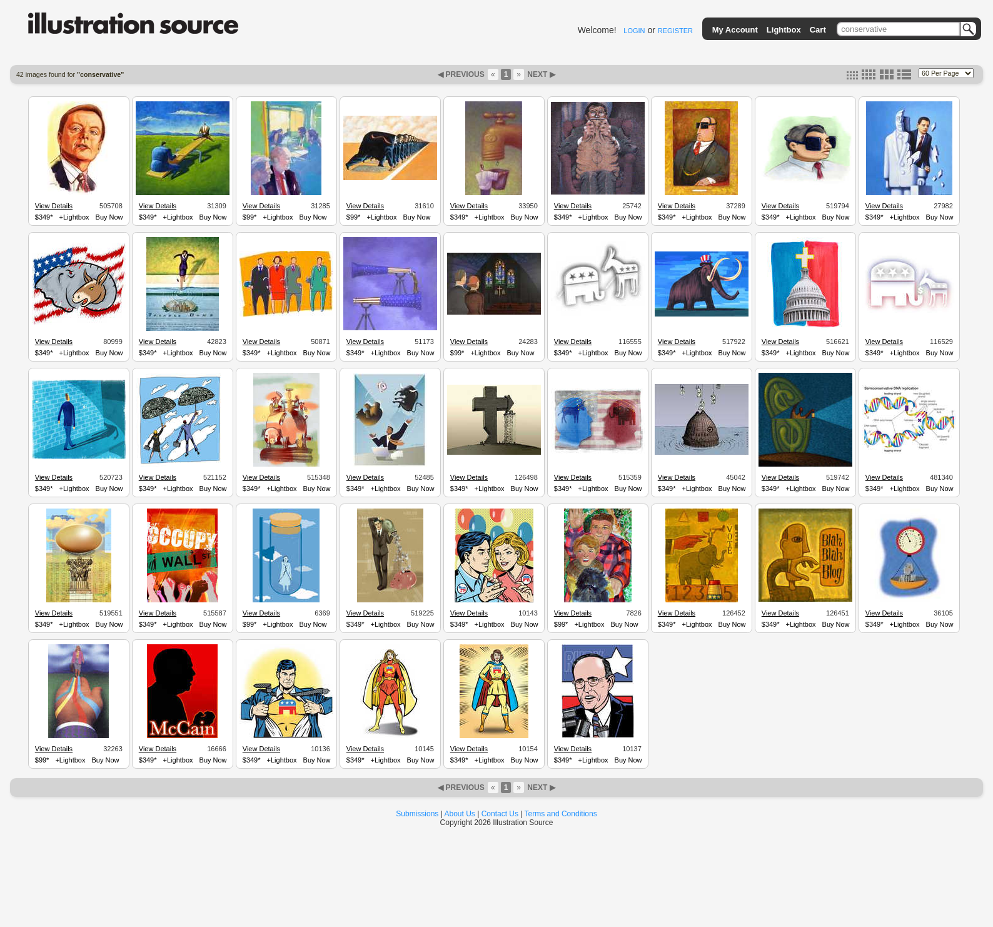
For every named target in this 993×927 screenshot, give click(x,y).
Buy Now (109, 217)
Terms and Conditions (561, 813)
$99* (250, 217)
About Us (460, 813)
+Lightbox (74, 217)
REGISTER (675, 30)
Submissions (417, 813)
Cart (818, 29)
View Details (54, 206)
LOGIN (634, 30)
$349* (44, 217)
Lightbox (784, 29)
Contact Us (499, 813)
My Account (735, 29)
